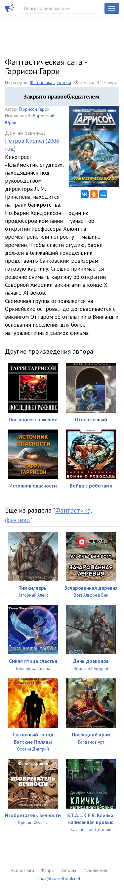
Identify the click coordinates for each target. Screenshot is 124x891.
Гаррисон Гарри (34, 109)
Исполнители (95, 870)
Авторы (68, 870)
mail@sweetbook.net (59, 878)
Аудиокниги (22, 870)
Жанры (48, 870)
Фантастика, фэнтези (50, 82)
